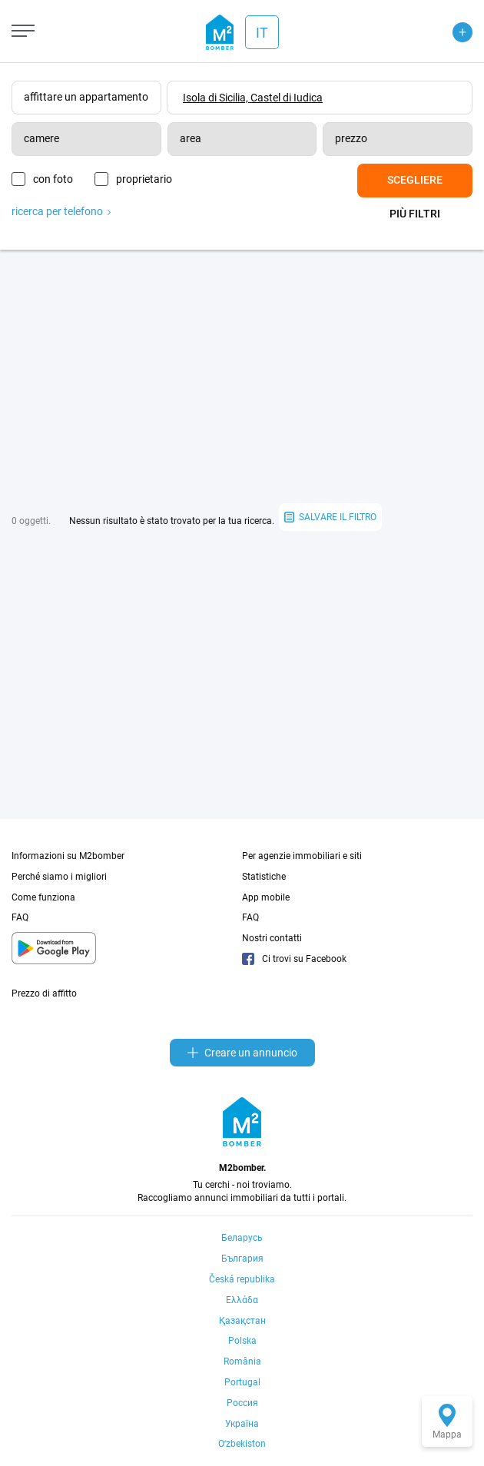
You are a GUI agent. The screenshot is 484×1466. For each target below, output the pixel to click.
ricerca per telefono (61, 208)
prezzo (351, 138)
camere (41, 138)
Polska (242, 1340)
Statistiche (264, 876)
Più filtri (415, 213)
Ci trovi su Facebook (294, 959)
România (242, 1361)
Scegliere (415, 180)
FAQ (20, 917)
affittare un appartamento (86, 97)
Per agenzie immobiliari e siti (302, 856)
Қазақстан (242, 1320)
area (190, 138)
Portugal (242, 1382)
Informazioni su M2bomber (68, 856)
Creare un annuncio (242, 1052)
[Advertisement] (242, 376)
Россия (242, 1403)
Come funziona (43, 897)
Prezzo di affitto (44, 993)
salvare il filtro (330, 517)
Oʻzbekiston (242, 1443)
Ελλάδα (242, 1300)
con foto (53, 179)
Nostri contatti (272, 938)
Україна (242, 1423)
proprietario (153, 179)
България (242, 1258)
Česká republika (242, 1279)
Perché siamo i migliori (59, 876)
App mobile (266, 897)
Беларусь (242, 1237)
